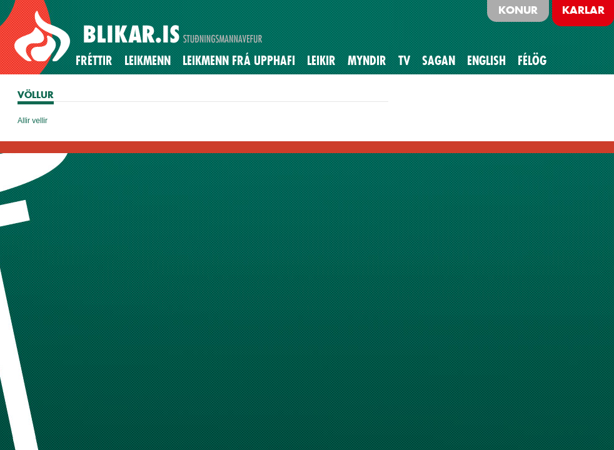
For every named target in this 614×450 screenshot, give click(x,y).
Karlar (583, 10)
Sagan (438, 60)
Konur (518, 10)
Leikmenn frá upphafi (239, 60)
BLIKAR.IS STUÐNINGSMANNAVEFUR (140, 37)
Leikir (321, 60)
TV (404, 60)
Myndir (367, 60)
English (486, 60)
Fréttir (94, 60)
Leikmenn (147, 60)
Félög (532, 60)
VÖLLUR (36, 95)
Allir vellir (33, 120)
